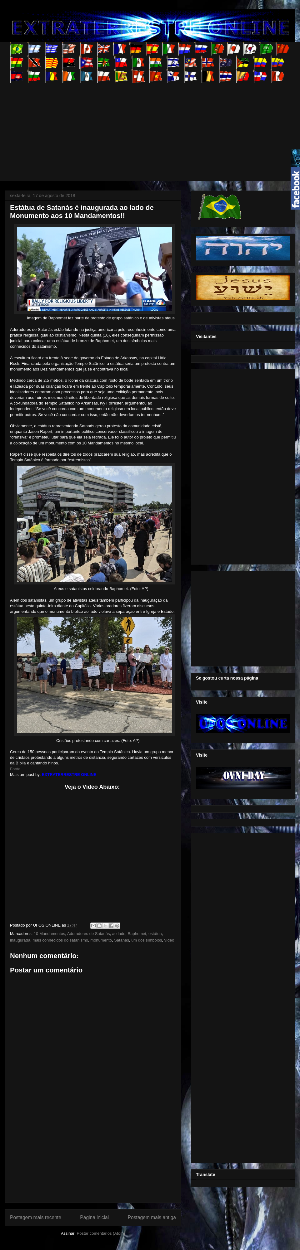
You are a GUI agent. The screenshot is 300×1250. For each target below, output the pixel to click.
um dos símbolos (146, 940)
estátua (155, 933)
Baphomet (137, 933)
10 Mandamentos (49, 933)
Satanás (121, 940)
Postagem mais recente (35, 1217)
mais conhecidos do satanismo (60, 940)
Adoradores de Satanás (88, 933)
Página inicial (94, 1217)
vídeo (169, 940)
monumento (101, 940)
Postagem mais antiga (152, 1217)
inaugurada (20, 940)
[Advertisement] (106, 126)
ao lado (119, 933)
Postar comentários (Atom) (101, 1233)
